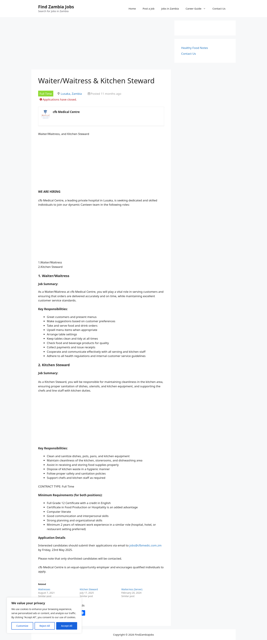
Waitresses (44, 589)
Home (132, 8)
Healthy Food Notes (194, 48)
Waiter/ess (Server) (131, 589)
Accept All (66, 625)
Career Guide (197, 8)
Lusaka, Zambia (71, 94)
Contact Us (219, 8)
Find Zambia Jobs (56, 7)
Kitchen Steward (89, 589)
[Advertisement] (101, 44)
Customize (22, 625)
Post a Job (148, 8)
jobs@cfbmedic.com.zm (145, 545)
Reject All (45, 625)
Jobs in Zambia (170, 8)
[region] (44, 615)
